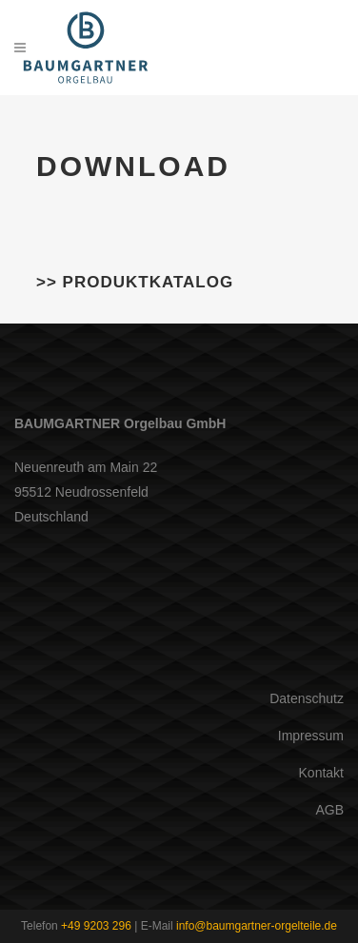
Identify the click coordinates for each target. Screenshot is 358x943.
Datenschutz (306, 698)
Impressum (311, 735)
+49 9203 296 (96, 926)
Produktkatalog (148, 282)
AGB (329, 809)
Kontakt (321, 772)
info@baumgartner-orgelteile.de (256, 926)
